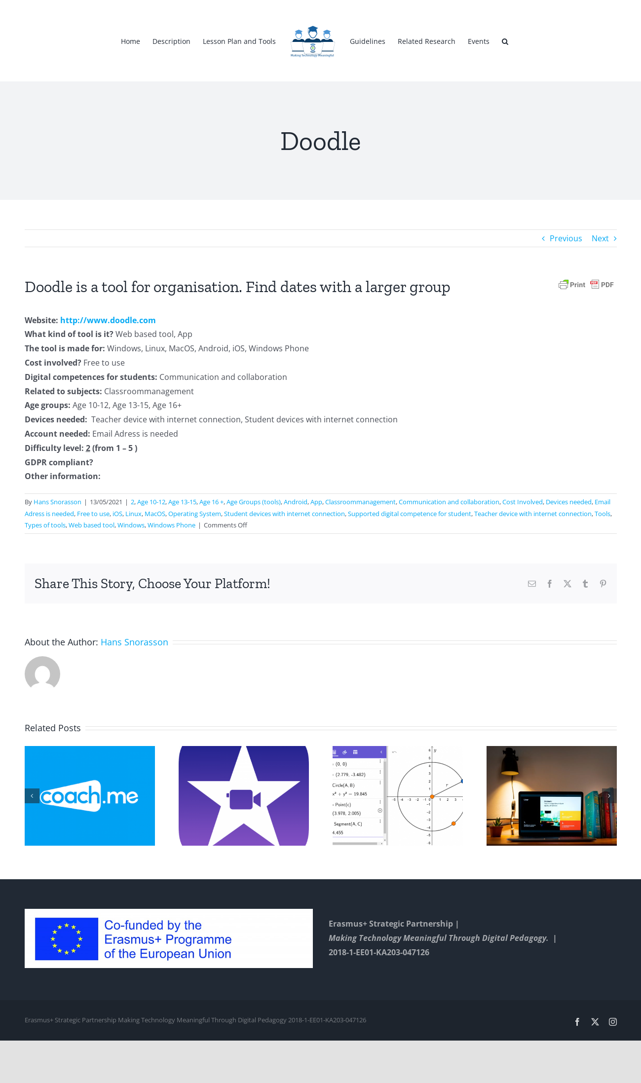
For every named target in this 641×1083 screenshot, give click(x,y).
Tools (602, 513)
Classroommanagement (360, 501)
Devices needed (569, 501)
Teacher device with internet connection (533, 513)
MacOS (155, 513)
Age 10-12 (151, 501)
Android (295, 501)
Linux (133, 513)
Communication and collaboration (449, 501)
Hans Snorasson (57, 501)
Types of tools (45, 525)
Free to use (93, 513)
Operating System (194, 513)
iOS (117, 513)
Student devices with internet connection (284, 513)
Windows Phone (171, 525)
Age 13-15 (182, 501)
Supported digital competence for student (409, 513)
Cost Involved (522, 501)
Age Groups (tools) (253, 501)
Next (600, 238)
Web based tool (91, 525)
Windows (131, 525)
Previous (566, 238)
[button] (505, 41)
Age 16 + (211, 501)
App (316, 501)
